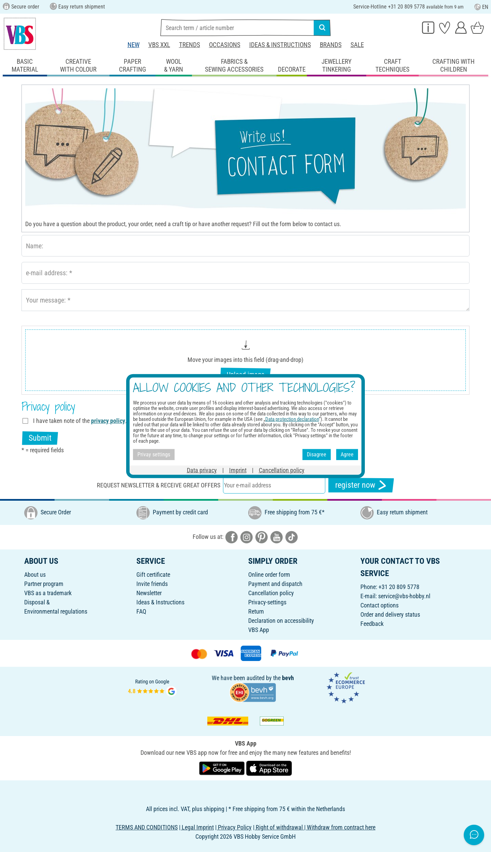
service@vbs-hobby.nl (404, 596)
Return (256, 611)
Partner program (43, 583)
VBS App (258, 629)
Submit (40, 438)
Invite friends (152, 583)
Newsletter (149, 593)
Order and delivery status (390, 614)
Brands (331, 45)
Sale (357, 45)
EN (481, 7)
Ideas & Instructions (280, 45)
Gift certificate (153, 574)
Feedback (372, 623)
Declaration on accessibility (281, 620)
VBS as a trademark (48, 593)
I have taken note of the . (80, 420)
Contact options (379, 605)
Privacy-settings (267, 602)
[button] (245, 360)
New (133, 45)
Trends (189, 45)
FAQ (141, 611)
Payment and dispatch (275, 583)
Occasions (224, 45)
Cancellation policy (271, 593)
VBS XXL (159, 45)
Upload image (245, 374)
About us (35, 574)
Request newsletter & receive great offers (158, 485)
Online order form (269, 574)
